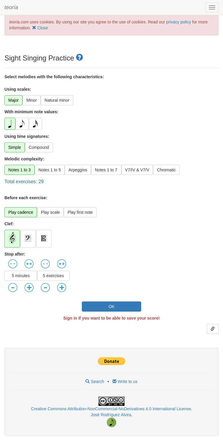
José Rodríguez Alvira (111, 414)
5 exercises (53, 275)
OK (111, 306)
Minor (31, 100)
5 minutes (21, 275)
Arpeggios (78, 169)
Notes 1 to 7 (106, 169)
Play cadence (20, 212)
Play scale (50, 212)
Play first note (80, 212)
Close (40, 27)
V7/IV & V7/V (137, 169)
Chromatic (166, 169)
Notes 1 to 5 (50, 169)
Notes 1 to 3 (19, 169)
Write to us (125, 381)
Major (13, 100)
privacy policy (178, 22)
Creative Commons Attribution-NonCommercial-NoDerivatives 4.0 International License (111, 408)
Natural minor (56, 100)
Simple (14, 147)
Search (94, 381)
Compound (39, 147)
